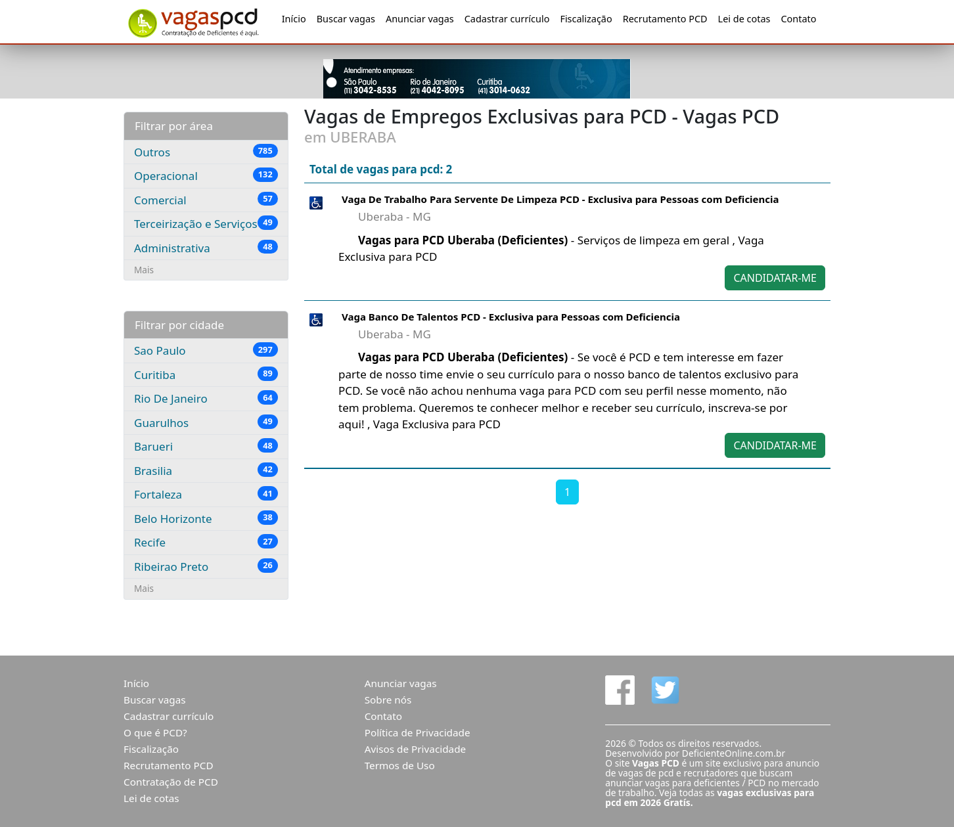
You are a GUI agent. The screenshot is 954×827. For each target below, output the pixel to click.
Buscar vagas (346, 18)
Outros (206, 152)
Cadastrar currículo (507, 18)
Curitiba (206, 374)
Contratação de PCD (171, 781)
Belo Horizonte (206, 518)
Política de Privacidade (417, 732)
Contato (798, 18)
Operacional (206, 175)
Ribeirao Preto (206, 566)
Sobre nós (388, 699)
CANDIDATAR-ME (775, 278)
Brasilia (206, 470)
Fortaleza (206, 494)
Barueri (206, 446)
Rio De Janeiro (206, 398)
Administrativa (206, 248)
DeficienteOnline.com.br (733, 753)
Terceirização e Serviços (206, 223)
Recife (206, 542)
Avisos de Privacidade (415, 748)
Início (294, 18)
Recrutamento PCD (665, 18)
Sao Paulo (206, 350)
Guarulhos (206, 422)
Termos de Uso (400, 765)
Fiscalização (586, 18)
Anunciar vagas (420, 18)
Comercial (206, 200)
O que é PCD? (155, 732)
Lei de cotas (744, 18)
